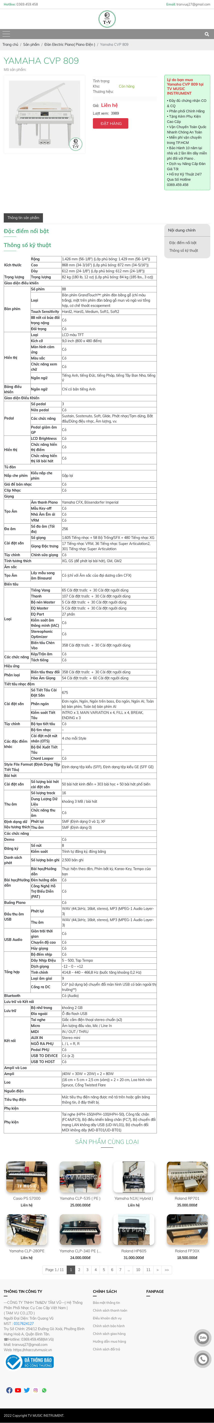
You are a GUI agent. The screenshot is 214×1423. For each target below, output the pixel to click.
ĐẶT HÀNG (111, 123)
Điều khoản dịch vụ (107, 1318)
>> (167, 1270)
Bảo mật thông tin (106, 1303)
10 (138, 1270)
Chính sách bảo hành (109, 1326)
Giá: (96, 105)
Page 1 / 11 (54, 1270)
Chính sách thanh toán (110, 1310)
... (129, 1270)
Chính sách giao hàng (109, 1334)
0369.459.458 (178, 185)
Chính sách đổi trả (106, 1349)
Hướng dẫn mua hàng (109, 1341)
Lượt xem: (101, 113)
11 (148, 1270)
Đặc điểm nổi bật (183, 243)
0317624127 (24, 1323)
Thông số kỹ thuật (183, 250)
